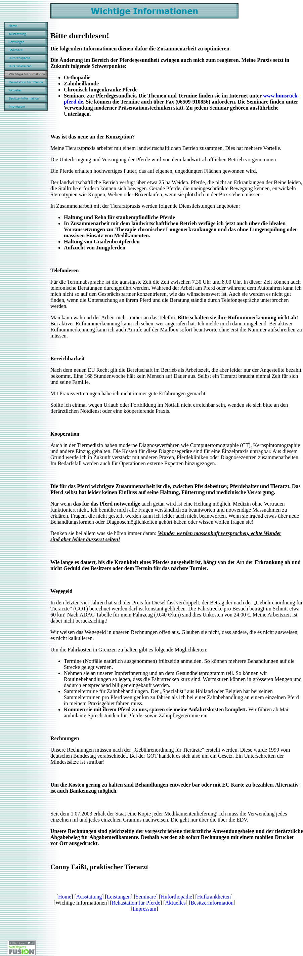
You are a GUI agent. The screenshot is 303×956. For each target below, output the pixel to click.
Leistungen (119, 897)
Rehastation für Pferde (136, 903)
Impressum (144, 909)
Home (64, 897)
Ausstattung (89, 897)
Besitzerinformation (211, 903)
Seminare (146, 897)
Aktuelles (175, 903)
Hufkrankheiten (214, 897)
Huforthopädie (176, 897)
